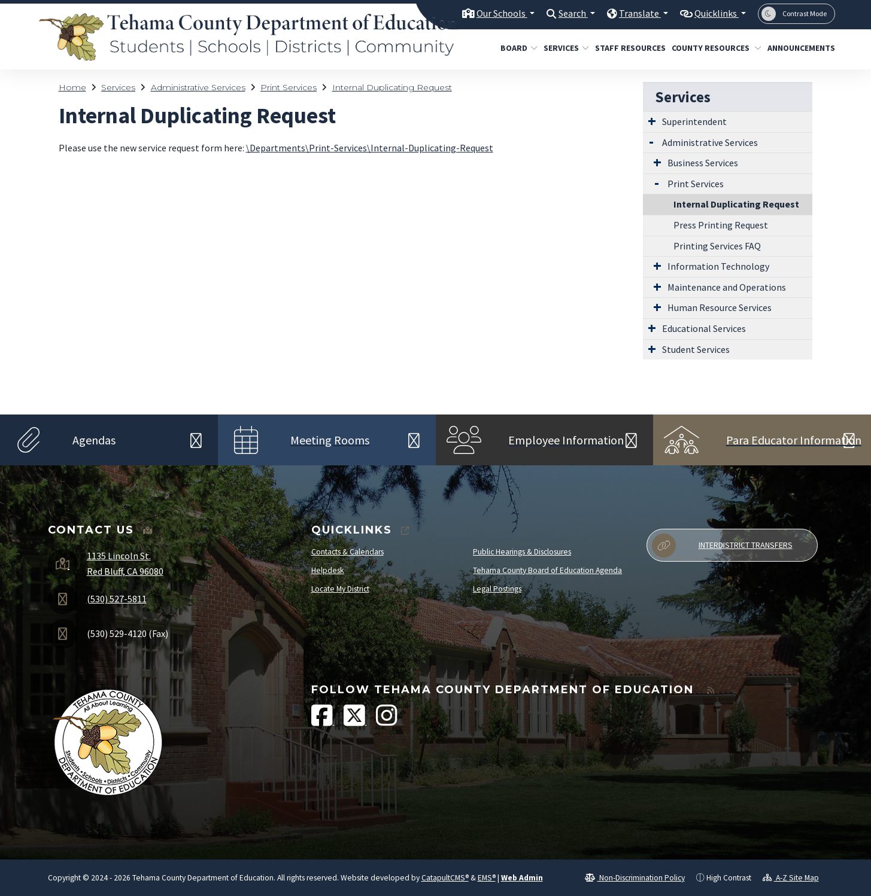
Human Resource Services (719, 307)
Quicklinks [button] (714, 13)
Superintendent (694, 121)
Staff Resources (626, 47)
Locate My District (340, 589)
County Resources (712, 47)
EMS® (487, 878)
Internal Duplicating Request (392, 87)
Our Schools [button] (489, 13)
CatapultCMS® (445, 878)
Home (72, 87)
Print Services (288, 87)
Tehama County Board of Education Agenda (547, 570)
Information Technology (718, 266)
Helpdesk (327, 570)
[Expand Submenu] (652, 120)
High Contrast (728, 878)
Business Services (702, 163)
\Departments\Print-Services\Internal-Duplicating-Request (369, 148)
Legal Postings (497, 589)
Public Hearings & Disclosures (522, 552)
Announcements (797, 47)
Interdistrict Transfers (722, 545)
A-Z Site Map (791, 878)
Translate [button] (633, 13)
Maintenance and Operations (726, 287)
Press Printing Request (720, 225)
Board (516, 47)
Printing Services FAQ (717, 246)
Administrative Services (198, 87)
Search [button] (564, 13)
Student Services (696, 349)
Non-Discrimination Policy (635, 878)
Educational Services (704, 328)
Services (564, 47)
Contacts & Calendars (347, 552)
